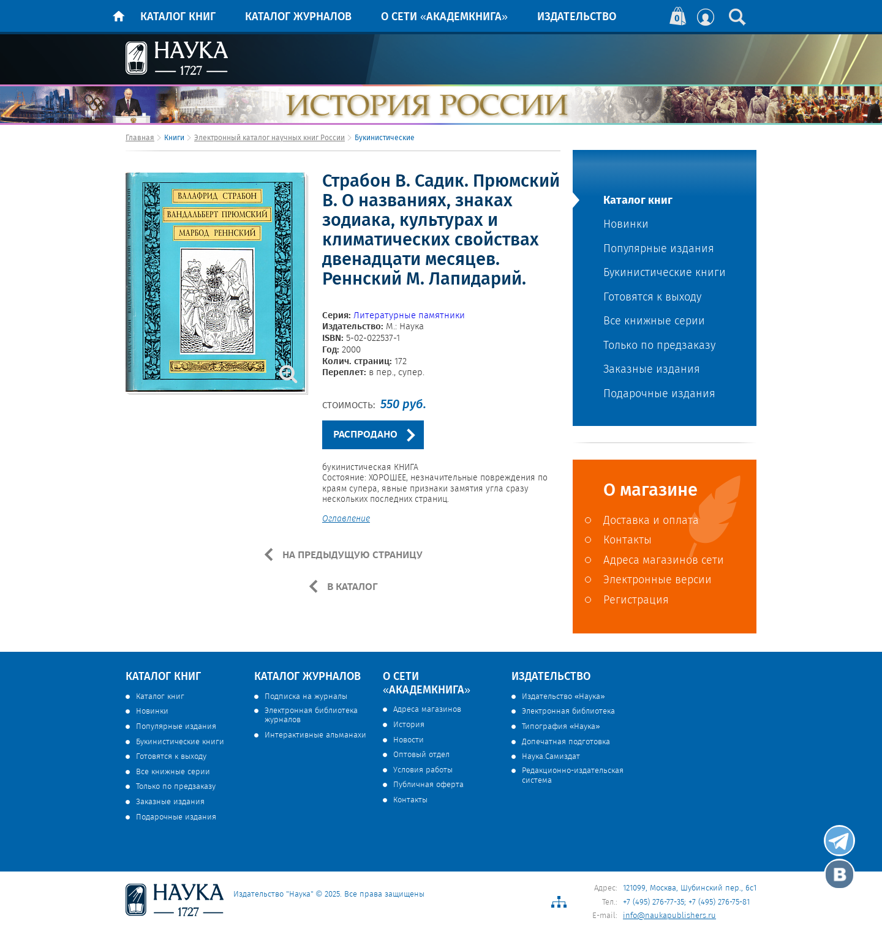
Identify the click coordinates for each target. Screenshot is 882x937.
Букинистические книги (664, 273)
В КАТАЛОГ (351, 587)
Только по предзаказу (659, 346)
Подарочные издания (659, 394)
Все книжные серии (654, 322)
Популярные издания (658, 249)
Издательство (576, 17)
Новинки (626, 225)
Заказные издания (651, 370)
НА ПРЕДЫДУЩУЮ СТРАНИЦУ (351, 555)
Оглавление (346, 519)
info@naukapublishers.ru (669, 915)
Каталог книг (178, 17)
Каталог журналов (298, 17)
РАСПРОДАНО (365, 435)
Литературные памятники (409, 315)
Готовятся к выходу (652, 298)
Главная (140, 138)
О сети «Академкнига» (444, 17)
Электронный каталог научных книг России (269, 138)
